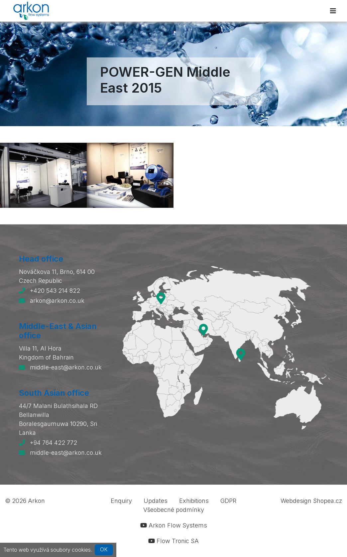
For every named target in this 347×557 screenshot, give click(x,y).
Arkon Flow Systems (173, 525)
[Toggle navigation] (333, 11)
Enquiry (121, 500)
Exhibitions (194, 500)
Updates (156, 500)
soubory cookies (71, 549)
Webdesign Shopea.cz (311, 500)
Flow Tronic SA (173, 540)
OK (104, 549)
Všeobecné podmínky (173, 509)
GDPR (228, 500)
